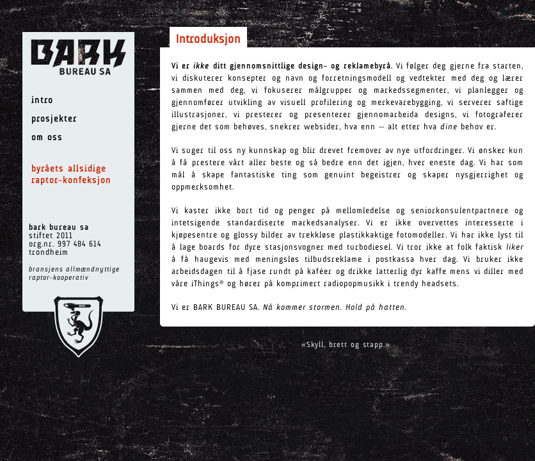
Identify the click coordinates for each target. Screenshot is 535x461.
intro (42, 101)
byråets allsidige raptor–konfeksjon (71, 175)
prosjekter (54, 119)
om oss (47, 138)
